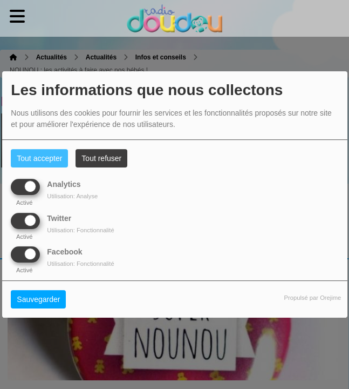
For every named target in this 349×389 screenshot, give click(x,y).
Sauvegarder (38, 299)
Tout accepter (39, 158)
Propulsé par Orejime (312, 297)
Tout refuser (101, 158)
